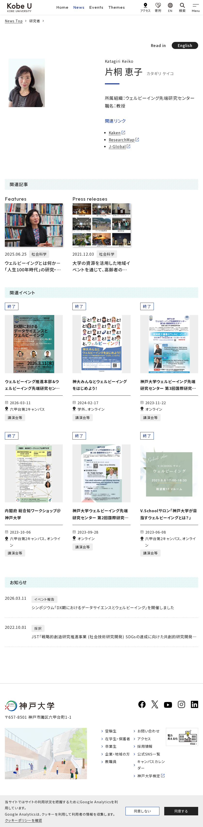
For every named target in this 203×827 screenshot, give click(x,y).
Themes (116, 7)
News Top (14, 20)
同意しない (142, 811)
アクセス (145, 739)
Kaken (115, 132)
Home (62, 7)
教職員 (111, 764)
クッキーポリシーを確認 (23, 820)
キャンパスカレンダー (151, 767)
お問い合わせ (150, 731)
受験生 (111, 731)
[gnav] (195, 7)
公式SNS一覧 (150, 756)
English (185, 45)
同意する (181, 811)
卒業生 (111, 748)
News (79, 7)
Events (96, 7)
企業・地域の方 (118, 756)
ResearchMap (122, 139)
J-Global (117, 146)
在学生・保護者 (118, 739)
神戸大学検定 (150, 779)
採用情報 (146, 748)
